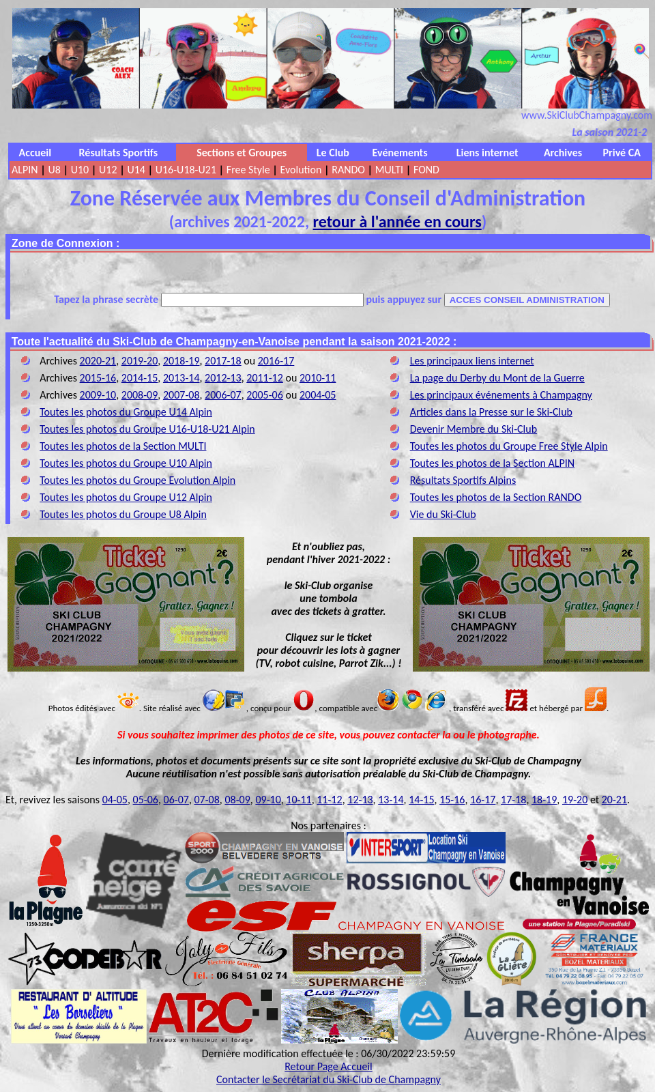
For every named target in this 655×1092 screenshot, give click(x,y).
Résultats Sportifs (118, 152)
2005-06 (264, 394)
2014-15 (139, 377)
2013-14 (181, 377)
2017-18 (223, 360)
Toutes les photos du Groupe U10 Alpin (126, 463)
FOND (426, 169)
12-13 (360, 799)
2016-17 (276, 360)
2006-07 (223, 394)
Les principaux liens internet (472, 360)
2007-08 (181, 394)
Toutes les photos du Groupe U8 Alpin (123, 514)
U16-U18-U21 (186, 169)
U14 (136, 169)
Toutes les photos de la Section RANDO (496, 497)
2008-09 (139, 394)
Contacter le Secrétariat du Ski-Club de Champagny (328, 1079)
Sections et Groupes (241, 152)
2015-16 (98, 377)
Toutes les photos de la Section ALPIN (492, 463)
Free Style (248, 169)
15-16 (452, 799)
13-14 (390, 799)
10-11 (298, 799)
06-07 (176, 799)
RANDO (348, 169)
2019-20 (139, 360)
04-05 (115, 799)
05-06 (145, 799)
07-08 (207, 799)
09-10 (267, 799)
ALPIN (25, 169)
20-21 (614, 799)
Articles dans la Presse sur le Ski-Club (491, 411)
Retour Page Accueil (329, 1066)
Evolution (301, 169)
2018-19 (181, 360)
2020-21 (98, 360)
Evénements (400, 152)
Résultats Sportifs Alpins (463, 480)
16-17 (482, 799)
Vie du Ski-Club (443, 514)
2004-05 (318, 394)
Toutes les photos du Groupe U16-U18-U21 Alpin (147, 428)
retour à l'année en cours (397, 221)
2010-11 (318, 377)
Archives (563, 152)
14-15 (421, 799)
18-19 (544, 799)
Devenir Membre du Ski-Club (473, 428)
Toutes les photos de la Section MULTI (123, 446)
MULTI (389, 169)
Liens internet (487, 152)
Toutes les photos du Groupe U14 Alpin (126, 411)
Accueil (35, 152)
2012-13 (223, 377)
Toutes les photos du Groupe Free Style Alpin (509, 446)
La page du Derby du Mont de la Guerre (497, 377)
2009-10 (98, 394)
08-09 (237, 799)
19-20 (574, 799)
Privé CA (622, 152)
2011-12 (264, 377)
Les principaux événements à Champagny (501, 394)
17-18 (513, 799)
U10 (80, 169)
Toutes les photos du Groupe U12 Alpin (126, 497)
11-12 (329, 799)
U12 (108, 169)
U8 (54, 169)
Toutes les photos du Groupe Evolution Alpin (137, 480)
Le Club (333, 152)
